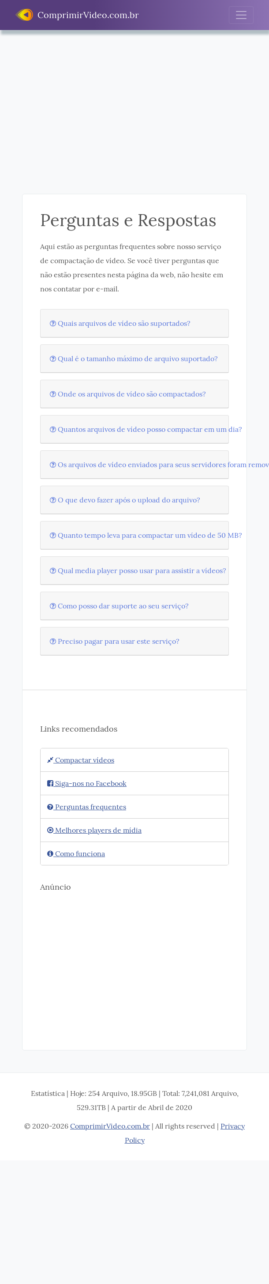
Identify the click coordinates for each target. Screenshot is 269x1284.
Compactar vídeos (80, 759)
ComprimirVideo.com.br (77, 15)
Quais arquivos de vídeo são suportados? (120, 323)
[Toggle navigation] (241, 15)
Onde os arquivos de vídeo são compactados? (128, 393)
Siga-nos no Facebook (87, 783)
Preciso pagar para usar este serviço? (114, 641)
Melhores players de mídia (94, 830)
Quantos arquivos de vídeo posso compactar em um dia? (146, 429)
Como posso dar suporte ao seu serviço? (119, 605)
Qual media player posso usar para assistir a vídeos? (138, 570)
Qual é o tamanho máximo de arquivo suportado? (134, 358)
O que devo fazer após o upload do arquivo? (125, 499)
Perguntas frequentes (86, 806)
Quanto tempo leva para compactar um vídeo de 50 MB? (146, 535)
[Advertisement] (127, 119)
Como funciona (76, 853)
